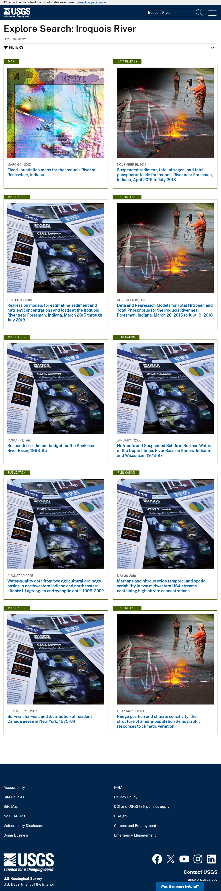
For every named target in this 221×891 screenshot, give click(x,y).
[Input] (175, 12)
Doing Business (16, 835)
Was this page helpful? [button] (180, 886)
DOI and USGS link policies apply (142, 807)
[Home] (17, 16)
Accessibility (14, 788)
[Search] (199, 12)
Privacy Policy (125, 797)
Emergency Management (135, 835)
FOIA (118, 788)
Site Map (11, 807)
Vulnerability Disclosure (23, 826)
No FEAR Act (14, 816)
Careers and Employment (135, 826)
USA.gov (121, 816)
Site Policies (14, 797)
